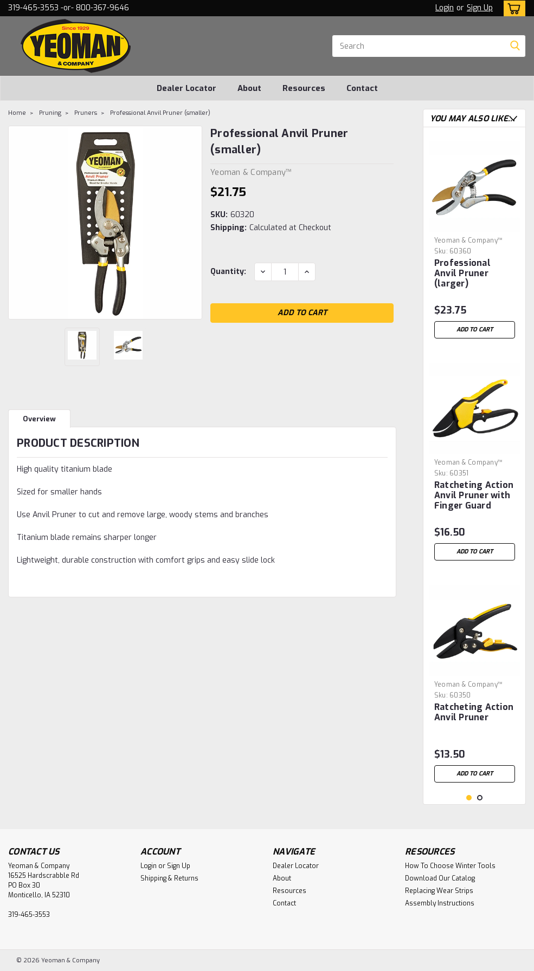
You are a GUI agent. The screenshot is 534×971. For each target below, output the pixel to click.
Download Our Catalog (440, 878)
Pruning (50, 113)
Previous (502, 118)
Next (513, 118)
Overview (39, 418)
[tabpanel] (474, 240)
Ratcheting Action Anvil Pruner (473, 712)
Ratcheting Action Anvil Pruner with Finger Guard (473, 495)
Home (17, 113)
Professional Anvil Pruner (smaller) (160, 113)
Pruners (85, 113)
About (249, 88)
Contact (362, 88)
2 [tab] (480, 798)
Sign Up (480, 8)
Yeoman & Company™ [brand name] (468, 240)
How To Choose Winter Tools (450, 866)
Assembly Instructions (439, 903)
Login (444, 8)
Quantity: (228, 271)
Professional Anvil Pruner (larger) (462, 273)
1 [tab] (469, 798)
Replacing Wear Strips (439, 891)
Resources (303, 88)
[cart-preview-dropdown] (512, 8)
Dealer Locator (186, 88)
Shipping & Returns (169, 878)
